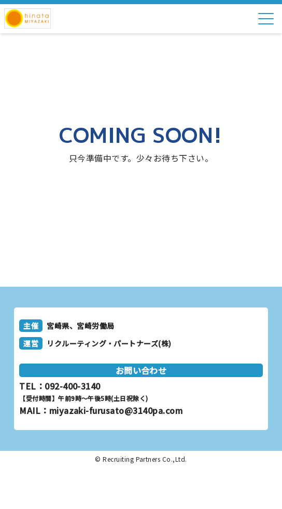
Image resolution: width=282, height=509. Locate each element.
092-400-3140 (73, 386)
